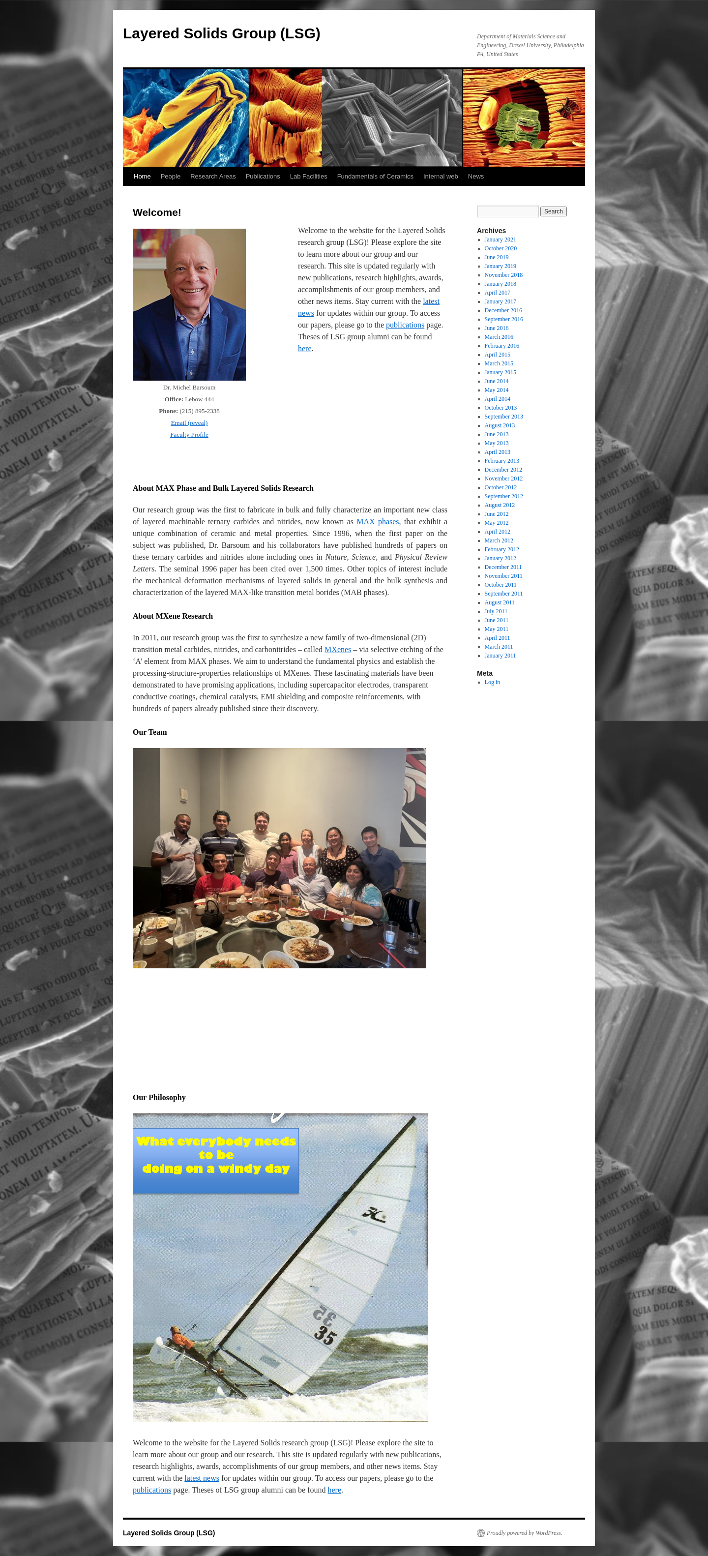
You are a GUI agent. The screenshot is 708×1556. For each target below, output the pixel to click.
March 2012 (499, 540)
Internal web (440, 176)
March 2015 (499, 363)
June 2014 (497, 381)
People (170, 176)
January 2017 (500, 301)
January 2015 (500, 372)
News (476, 176)
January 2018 (500, 283)
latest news (201, 1478)
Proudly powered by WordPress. (524, 1532)
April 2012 (497, 531)
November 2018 (504, 274)
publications (405, 325)
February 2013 (502, 460)
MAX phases (377, 521)
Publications (263, 176)
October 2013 (501, 407)
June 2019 (497, 257)
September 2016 (504, 319)
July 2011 (496, 611)
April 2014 (497, 398)
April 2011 (497, 637)
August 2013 (500, 425)
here (305, 348)
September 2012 (504, 496)
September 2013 (504, 416)
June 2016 (497, 328)
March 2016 (499, 336)
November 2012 (504, 478)
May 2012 (497, 522)
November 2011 (504, 575)
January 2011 (500, 655)
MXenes (337, 649)
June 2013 (497, 434)
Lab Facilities (308, 176)
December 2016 (503, 310)
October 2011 (501, 584)
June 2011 (497, 620)
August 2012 (500, 505)
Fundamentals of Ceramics (375, 176)
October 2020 (501, 248)
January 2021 (500, 239)
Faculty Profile (189, 434)
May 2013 (497, 443)
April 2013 (497, 452)
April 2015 (497, 354)
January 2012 (500, 558)
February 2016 (502, 345)
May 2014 (497, 390)
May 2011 (497, 629)
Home (142, 176)
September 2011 (504, 593)
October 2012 (501, 487)
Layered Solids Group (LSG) (222, 33)
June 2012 (497, 513)
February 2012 (502, 549)
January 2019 (500, 266)
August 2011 (500, 602)
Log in (493, 682)
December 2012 (503, 469)
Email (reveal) (189, 422)
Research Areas (213, 176)
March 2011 (499, 646)
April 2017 (497, 292)
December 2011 (503, 567)
